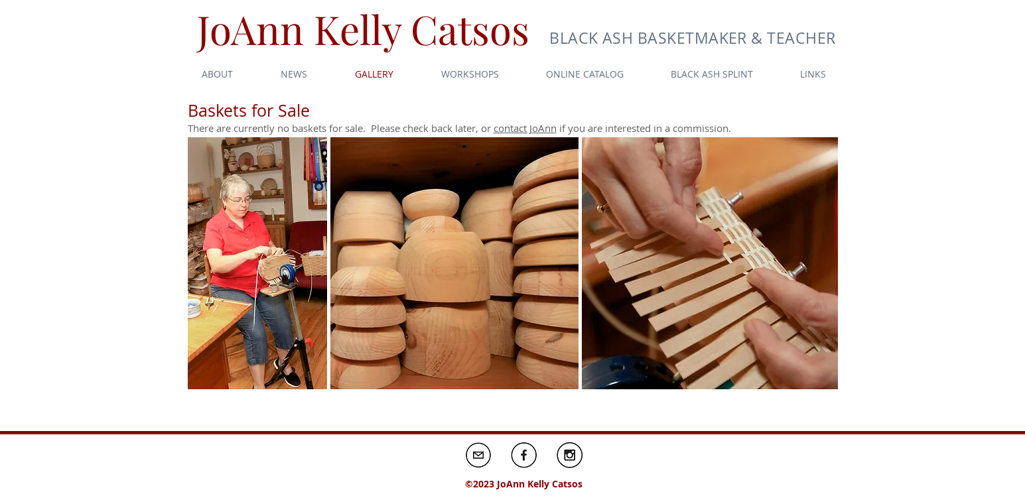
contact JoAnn (525, 128)
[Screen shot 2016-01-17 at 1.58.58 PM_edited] (478, 454)
